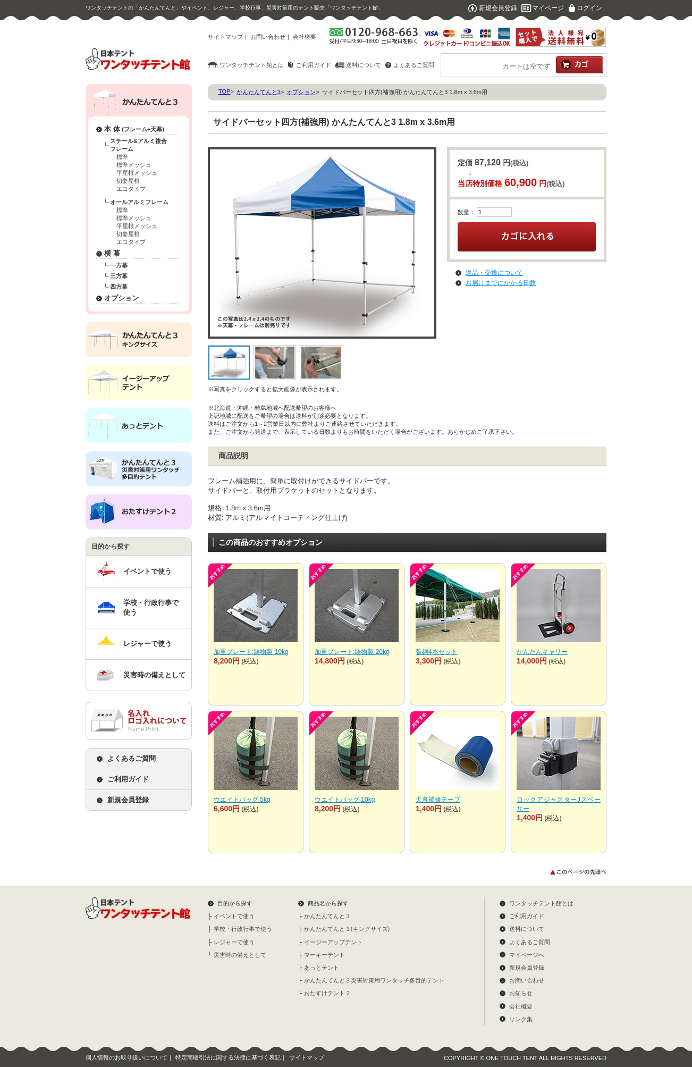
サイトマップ (225, 36)
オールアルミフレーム (139, 202)
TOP (224, 91)
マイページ (548, 8)
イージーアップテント (333, 942)
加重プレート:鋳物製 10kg (251, 652)
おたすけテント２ (327, 993)
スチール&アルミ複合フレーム (138, 145)
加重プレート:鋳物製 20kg (352, 652)
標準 (122, 157)
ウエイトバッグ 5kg (242, 799)
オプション (121, 298)
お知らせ (521, 993)
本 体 (134, 129)
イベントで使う (147, 571)
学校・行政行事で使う (151, 607)
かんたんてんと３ (327, 916)
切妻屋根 (128, 181)
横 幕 (112, 253)
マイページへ (526, 955)
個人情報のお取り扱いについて (126, 1057)
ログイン (589, 8)
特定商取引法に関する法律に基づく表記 (228, 1057)
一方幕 (119, 265)
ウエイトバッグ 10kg (345, 799)
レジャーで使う (147, 644)
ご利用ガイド (313, 65)
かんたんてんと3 (259, 92)
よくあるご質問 (413, 65)
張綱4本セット (437, 652)
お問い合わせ (267, 36)
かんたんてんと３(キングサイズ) (347, 929)
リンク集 (521, 1019)
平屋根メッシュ (136, 173)
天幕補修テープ (438, 799)
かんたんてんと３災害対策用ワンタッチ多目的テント (374, 980)
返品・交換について (494, 272)
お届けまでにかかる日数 (501, 283)
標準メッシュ (133, 165)
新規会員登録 (498, 8)
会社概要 (304, 36)
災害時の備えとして (154, 675)
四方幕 (119, 286)
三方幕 (119, 276)
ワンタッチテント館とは (252, 65)
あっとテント (321, 967)
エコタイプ (131, 189)
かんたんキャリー (542, 652)
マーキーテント (324, 955)
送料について (363, 65)
